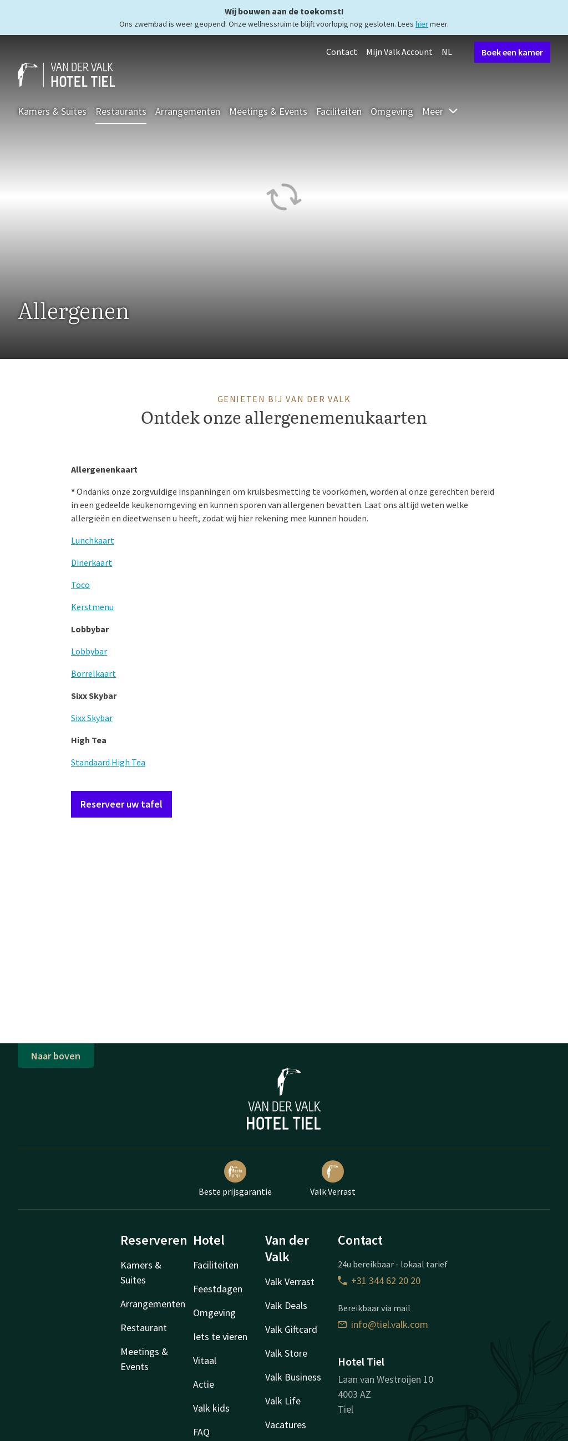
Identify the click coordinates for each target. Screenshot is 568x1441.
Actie (203, 1384)
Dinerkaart (91, 562)
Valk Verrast (333, 1178)
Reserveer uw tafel (121, 804)
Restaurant (143, 1327)
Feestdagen (217, 1288)
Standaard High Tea (108, 762)
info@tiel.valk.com (383, 1324)
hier (421, 24)
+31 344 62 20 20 (379, 1280)
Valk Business (293, 1377)
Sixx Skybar (92, 717)
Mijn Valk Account (399, 51)
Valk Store (286, 1353)
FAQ (201, 1431)
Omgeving (392, 111)
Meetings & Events (268, 111)
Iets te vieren (220, 1336)
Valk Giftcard (291, 1329)
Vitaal (204, 1360)
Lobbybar (89, 651)
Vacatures (285, 1424)
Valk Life (283, 1400)
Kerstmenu (92, 606)
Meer (440, 111)
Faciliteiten (339, 111)
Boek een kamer (512, 52)
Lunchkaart (92, 540)
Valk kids (211, 1408)
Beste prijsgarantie (235, 1178)
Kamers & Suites (52, 111)
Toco (80, 584)
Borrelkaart (93, 673)
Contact (341, 51)
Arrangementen (187, 111)
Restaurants (120, 111)
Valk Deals (286, 1305)
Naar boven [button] (55, 1055)
